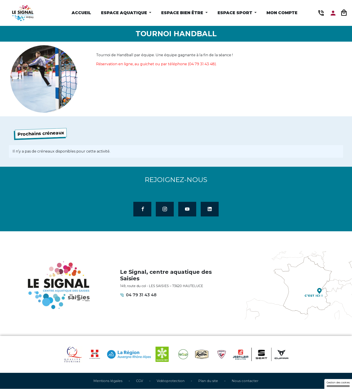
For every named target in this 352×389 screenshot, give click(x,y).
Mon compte (281, 12)
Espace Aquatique (124, 12)
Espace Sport (235, 12)
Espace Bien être (182, 12)
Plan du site (208, 381)
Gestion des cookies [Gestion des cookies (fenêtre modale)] (338, 384)
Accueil (81, 12)
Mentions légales (107, 381)
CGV (139, 381)
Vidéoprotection (171, 381)
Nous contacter (245, 381)
